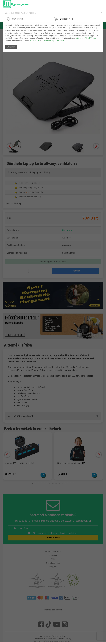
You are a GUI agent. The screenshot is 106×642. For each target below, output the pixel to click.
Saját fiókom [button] (16, 19)
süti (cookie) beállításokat (86, 38)
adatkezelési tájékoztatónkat (53, 41)
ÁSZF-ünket (34, 41)
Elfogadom (11, 47)
